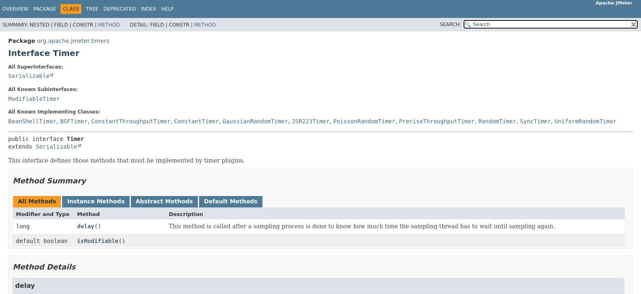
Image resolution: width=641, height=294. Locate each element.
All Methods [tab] (37, 201)
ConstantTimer (196, 121)
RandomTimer (497, 121)
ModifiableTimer (34, 99)
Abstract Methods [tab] (164, 201)
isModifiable (98, 241)
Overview (15, 9)
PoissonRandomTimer (364, 121)
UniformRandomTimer (586, 121)
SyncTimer (535, 121)
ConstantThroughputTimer (130, 121)
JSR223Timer (311, 121)
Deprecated (119, 9)
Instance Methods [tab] (95, 201)
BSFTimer (73, 121)
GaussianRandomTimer (255, 121)
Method (109, 25)
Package (45, 9)
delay (85, 226)
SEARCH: (451, 24)
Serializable (28, 76)
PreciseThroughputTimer (437, 121)
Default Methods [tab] (231, 201)
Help (167, 9)
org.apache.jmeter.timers (73, 41)
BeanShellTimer (32, 121)
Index (149, 9)
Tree (92, 9)
